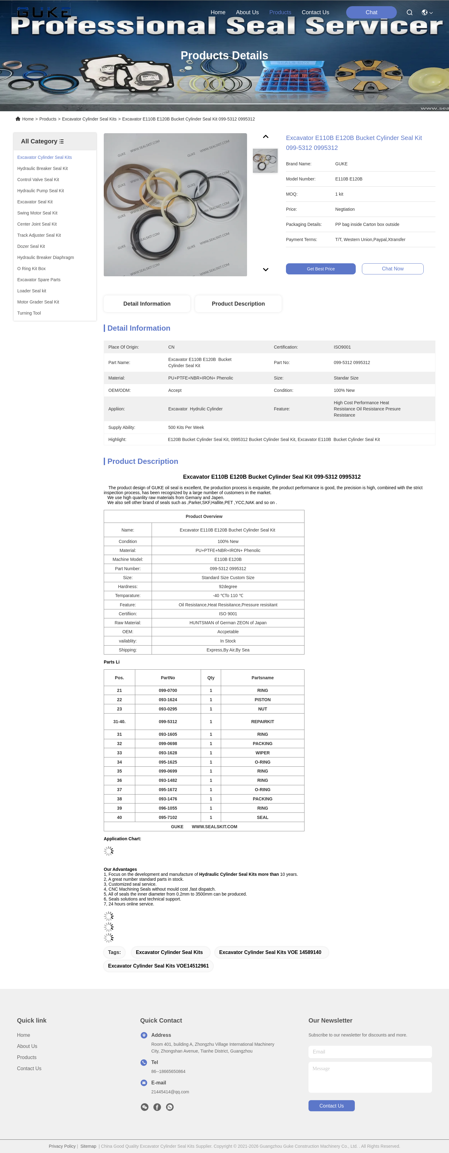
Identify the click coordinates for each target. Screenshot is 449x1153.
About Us (27, 1046)
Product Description (238, 304)
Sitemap (88, 1146)
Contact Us (29, 1068)
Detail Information (146, 304)
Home (218, 12)
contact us (315, 12)
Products (48, 119)
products (280, 12)
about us (247, 12)
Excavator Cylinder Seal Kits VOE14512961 (158, 966)
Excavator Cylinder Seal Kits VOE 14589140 (270, 952)
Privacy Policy (62, 1146)
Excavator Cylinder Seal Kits (89, 119)
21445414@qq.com (170, 1091)
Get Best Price (327, 269)
